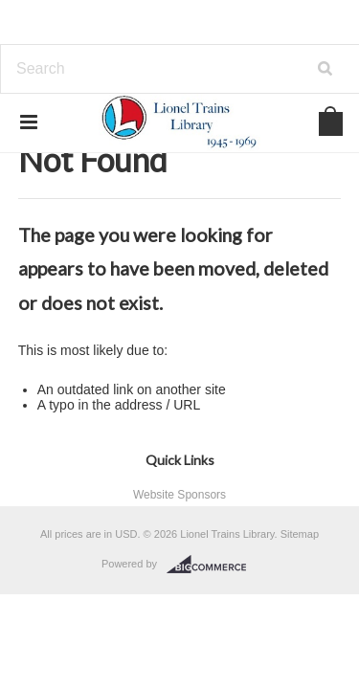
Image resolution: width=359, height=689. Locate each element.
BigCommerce (212, 564)
